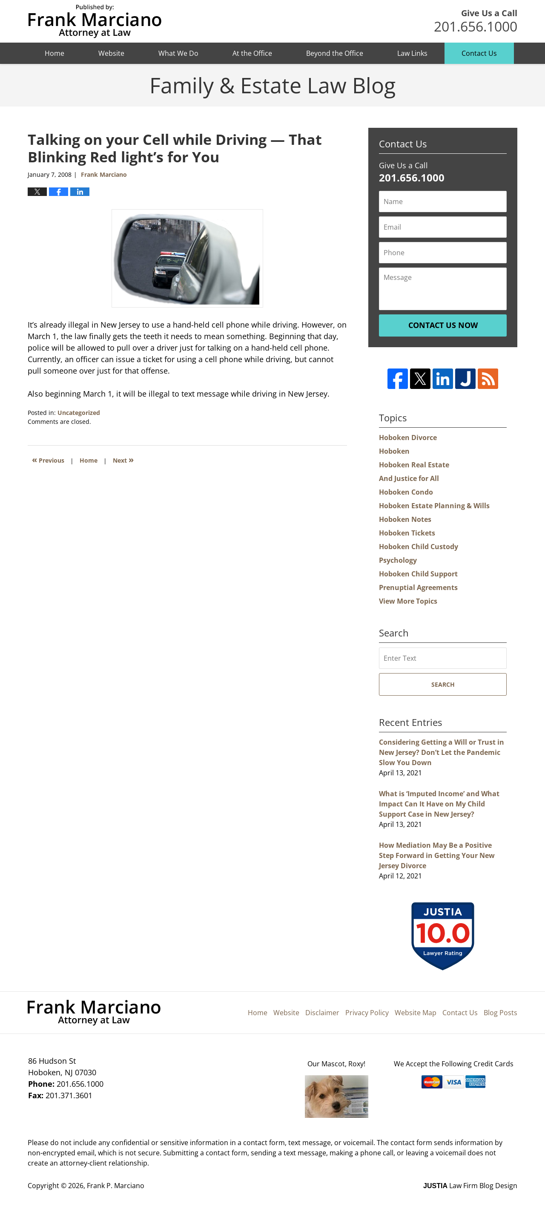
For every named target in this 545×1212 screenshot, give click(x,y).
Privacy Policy (367, 1012)
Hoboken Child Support (418, 574)
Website (111, 53)
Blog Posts (500, 1012)
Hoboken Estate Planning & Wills (434, 505)
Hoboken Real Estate (414, 464)
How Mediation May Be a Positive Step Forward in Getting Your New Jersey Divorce (437, 855)
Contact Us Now (443, 325)
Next (123, 459)
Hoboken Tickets (407, 533)
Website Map (415, 1012)
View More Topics (408, 601)
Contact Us (479, 53)
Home (54, 53)
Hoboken (394, 451)
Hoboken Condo (406, 492)
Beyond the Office (334, 53)
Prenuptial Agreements (418, 587)
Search (443, 684)
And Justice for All (409, 478)
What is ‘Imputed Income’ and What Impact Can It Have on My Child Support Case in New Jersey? (439, 804)
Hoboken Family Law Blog (95, 21)
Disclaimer (322, 1012)
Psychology (398, 560)
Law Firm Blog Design (470, 1185)
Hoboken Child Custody (418, 546)
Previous (48, 459)
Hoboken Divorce (408, 437)
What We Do (178, 53)
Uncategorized (78, 413)
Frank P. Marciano (115, 1185)
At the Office (252, 53)
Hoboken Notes (405, 519)
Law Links (412, 53)
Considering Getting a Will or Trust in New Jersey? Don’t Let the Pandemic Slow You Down (441, 752)
